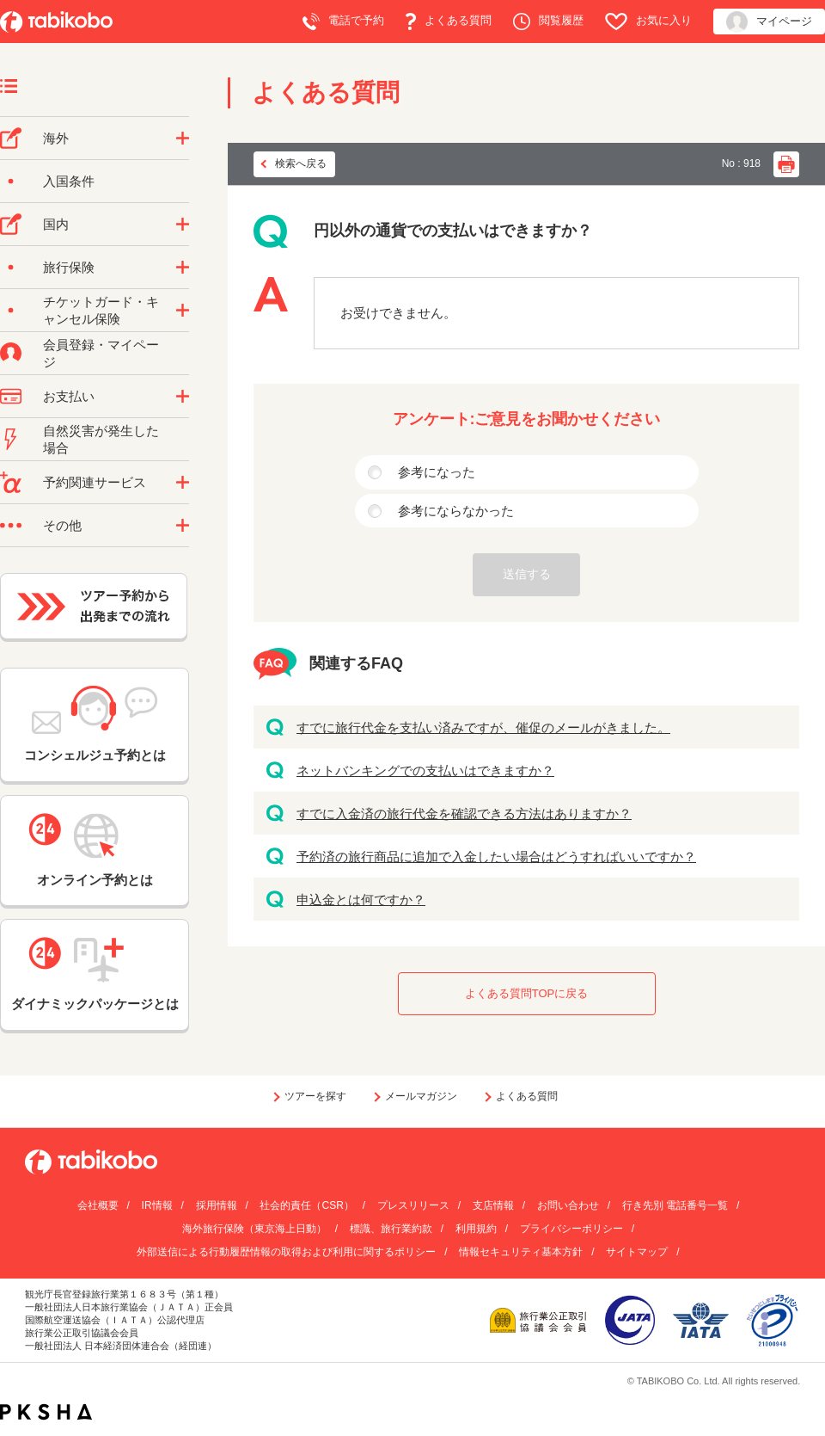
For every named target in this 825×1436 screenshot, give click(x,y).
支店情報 (493, 1205)
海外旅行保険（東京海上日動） (254, 1229)
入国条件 (69, 181)
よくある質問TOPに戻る (527, 993)
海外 (56, 138)
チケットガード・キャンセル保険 (101, 310)
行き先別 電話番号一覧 (675, 1205)
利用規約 (476, 1229)
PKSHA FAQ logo (46, 1412)
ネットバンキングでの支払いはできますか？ (425, 770)
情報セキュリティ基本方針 (521, 1252)
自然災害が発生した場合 (101, 439)
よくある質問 (449, 21)
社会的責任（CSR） (306, 1205)
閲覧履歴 (548, 21)
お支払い (69, 396)
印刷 (786, 164)
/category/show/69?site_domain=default (182, 310)
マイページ (769, 22)
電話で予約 (343, 21)
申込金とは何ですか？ (360, 899)
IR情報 (157, 1205)
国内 (56, 224)
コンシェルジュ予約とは (95, 724)
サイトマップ (637, 1252)
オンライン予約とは (94, 850)
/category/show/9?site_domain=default (182, 396)
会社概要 (98, 1205)
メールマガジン (421, 1096)
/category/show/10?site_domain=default (182, 267)
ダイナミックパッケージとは (95, 974)
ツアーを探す (315, 1096)
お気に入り (648, 21)
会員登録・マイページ (101, 353)
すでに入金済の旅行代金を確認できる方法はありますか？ (464, 813)
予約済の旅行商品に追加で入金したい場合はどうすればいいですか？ (496, 856)
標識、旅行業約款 (391, 1229)
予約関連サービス (94, 482)
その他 (62, 525)
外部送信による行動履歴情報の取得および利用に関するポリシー (286, 1252)
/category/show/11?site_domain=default (182, 482)
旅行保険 (69, 267)
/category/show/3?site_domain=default (182, 525)
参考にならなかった (456, 510)
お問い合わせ (568, 1205)
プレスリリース (413, 1205)
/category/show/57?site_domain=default (182, 224)
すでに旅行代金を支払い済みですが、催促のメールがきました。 (483, 727)
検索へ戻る (301, 163)
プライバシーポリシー (571, 1229)
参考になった (436, 472)
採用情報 (216, 1205)
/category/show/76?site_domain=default (182, 138)
